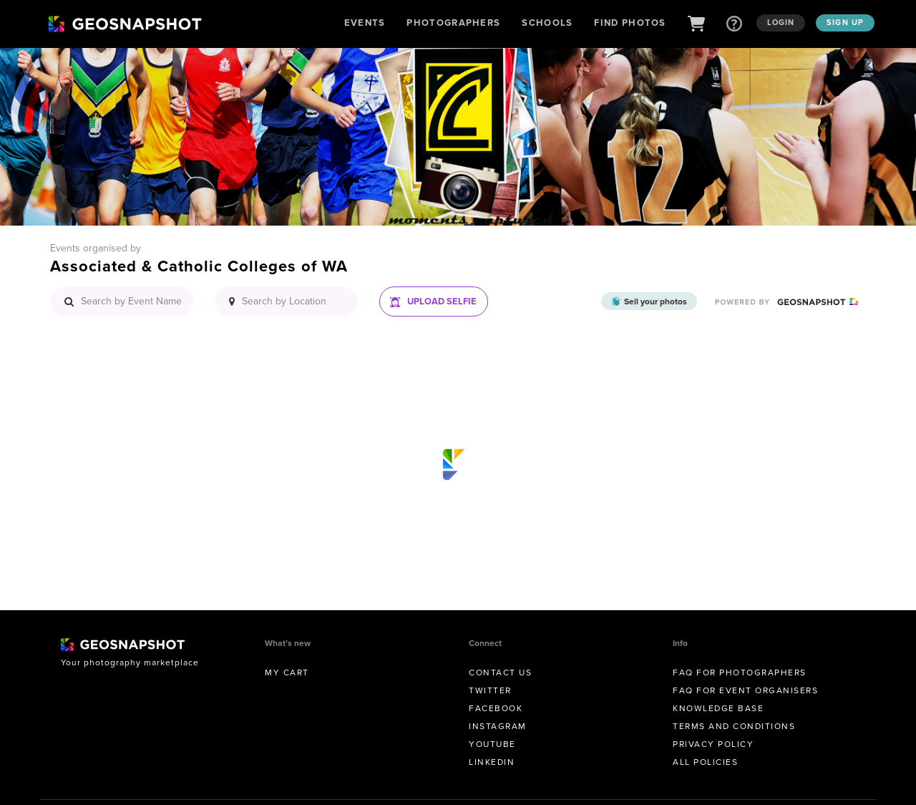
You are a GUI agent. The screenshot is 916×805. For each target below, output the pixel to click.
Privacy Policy (713, 744)
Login (781, 22)
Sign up (845, 22)
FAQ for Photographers (740, 672)
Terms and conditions (734, 726)
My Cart (287, 672)
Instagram (498, 726)
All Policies (705, 762)
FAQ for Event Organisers (745, 690)
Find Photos (630, 22)
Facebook (495, 708)
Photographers (453, 22)
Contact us (500, 672)
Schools (547, 22)
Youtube (492, 744)
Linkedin (492, 762)
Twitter (490, 690)
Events (365, 22)
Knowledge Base (718, 708)
